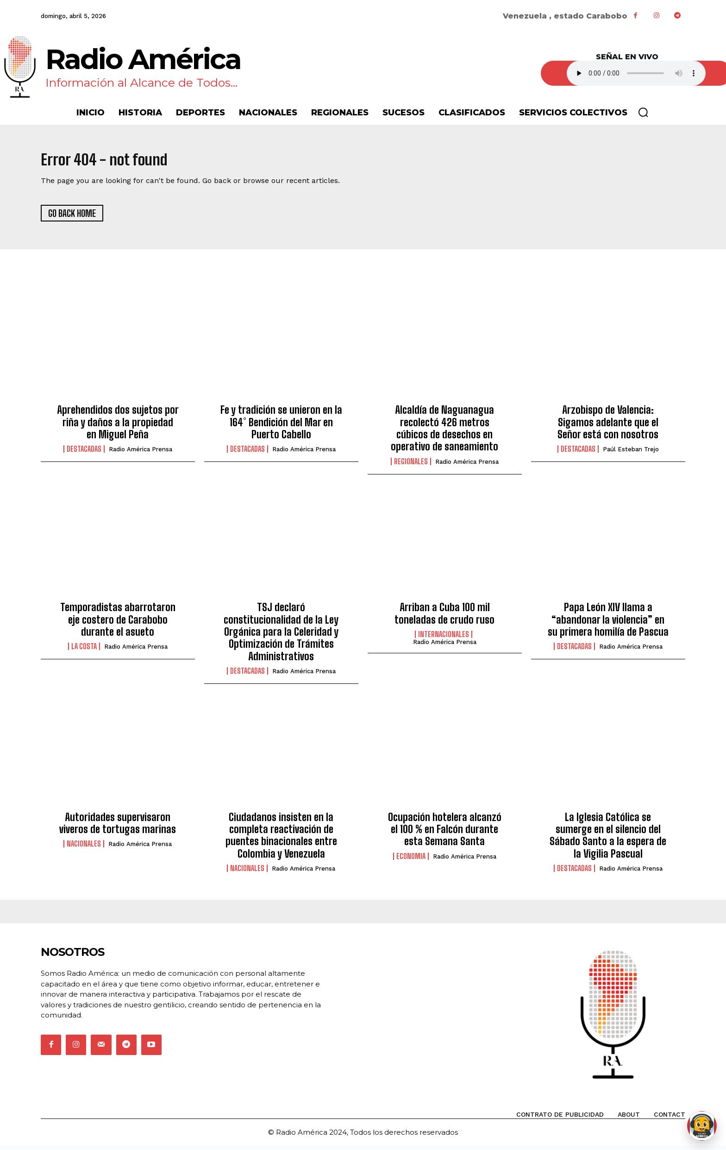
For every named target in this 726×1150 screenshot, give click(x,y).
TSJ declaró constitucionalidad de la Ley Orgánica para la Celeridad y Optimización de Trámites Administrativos (281, 636)
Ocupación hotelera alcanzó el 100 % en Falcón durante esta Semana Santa (444, 833)
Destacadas (84, 453)
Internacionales (443, 639)
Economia (411, 860)
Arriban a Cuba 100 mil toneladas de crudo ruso (444, 618)
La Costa (84, 651)
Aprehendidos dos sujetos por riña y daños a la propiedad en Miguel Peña (118, 426)
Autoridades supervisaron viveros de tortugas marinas (117, 827)
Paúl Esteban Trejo (631, 453)
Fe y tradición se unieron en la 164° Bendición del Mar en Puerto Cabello (281, 426)
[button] (643, 112)
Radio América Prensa (140, 453)
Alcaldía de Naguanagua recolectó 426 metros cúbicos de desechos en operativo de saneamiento (444, 432)
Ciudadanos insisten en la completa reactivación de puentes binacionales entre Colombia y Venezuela (281, 839)
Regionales (411, 465)
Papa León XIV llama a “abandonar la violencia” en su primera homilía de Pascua (608, 624)
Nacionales (84, 848)
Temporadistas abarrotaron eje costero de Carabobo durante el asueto (117, 624)
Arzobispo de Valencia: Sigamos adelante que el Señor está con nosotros (607, 426)
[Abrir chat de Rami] (702, 1126)
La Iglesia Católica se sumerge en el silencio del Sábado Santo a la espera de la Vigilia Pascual (608, 839)
